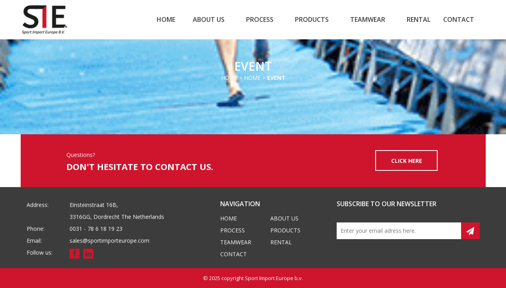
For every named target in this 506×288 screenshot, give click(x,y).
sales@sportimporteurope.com (109, 240)
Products (312, 19)
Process (259, 19)
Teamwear (367, 19)
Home (166, 19)
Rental (418, 19)
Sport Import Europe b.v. (274, 278)
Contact (458, 19)
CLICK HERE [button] (406, 160)
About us (209, 19)
